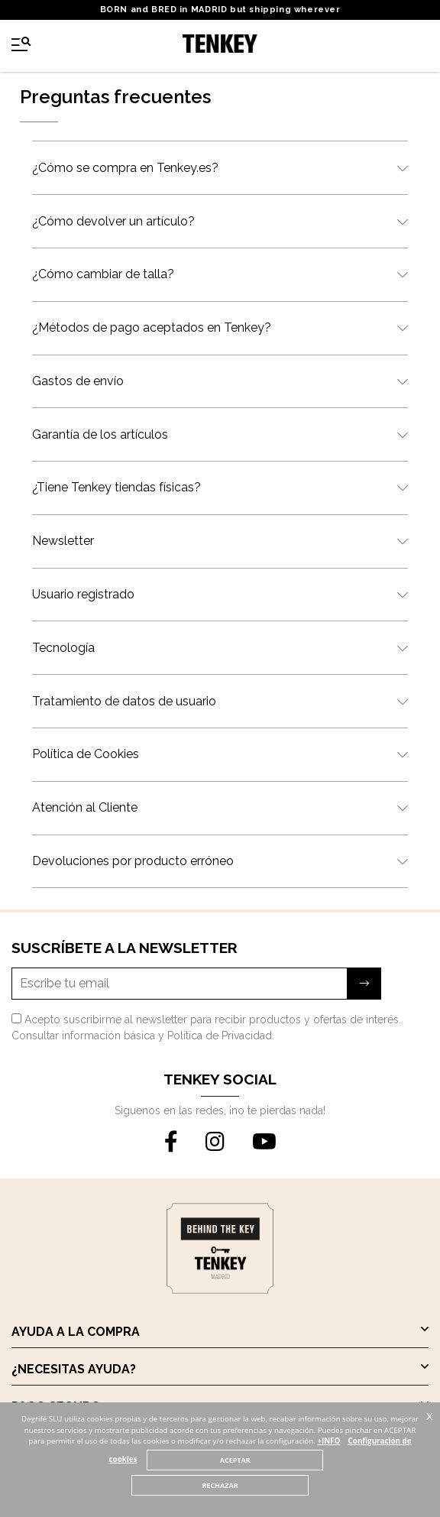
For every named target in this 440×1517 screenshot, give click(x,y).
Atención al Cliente (219, 807)
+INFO (328, 1441)
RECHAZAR (220, 1485)
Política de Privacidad (219, 1035)
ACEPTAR (235, 1460)
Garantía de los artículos (219, 434)
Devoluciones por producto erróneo (219, 861)
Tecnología (219, 647)
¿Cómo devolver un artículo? (219, 221)
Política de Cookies (219, 754)
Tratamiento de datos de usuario (219, 701)
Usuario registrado (219, 594)
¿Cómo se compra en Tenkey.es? (219, 167)
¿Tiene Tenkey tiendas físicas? (219, 487)
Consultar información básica (83, 1035)
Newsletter (219, 540)
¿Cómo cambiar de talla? (219, 274)
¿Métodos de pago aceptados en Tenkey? (219, 327)
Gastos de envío (219, 381)
